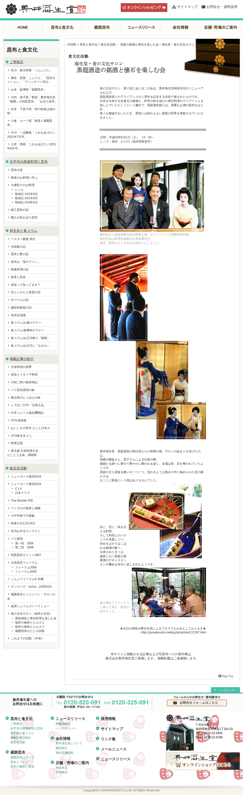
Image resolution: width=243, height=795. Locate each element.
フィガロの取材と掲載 (25, 508)
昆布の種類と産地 (22, 766)
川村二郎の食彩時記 (24, 382)
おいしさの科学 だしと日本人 (30, 428)
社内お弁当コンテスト (25, 531)
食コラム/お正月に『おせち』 (30, 345)
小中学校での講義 (23, 515)
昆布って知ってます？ (25, 285)
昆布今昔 (17, 170)
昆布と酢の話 (20, 254)
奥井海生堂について (69, 743)
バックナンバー (66, 728)
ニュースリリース (141, 27)
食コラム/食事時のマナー (27, 330)
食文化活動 (18, 468)
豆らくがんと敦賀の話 (25, 292)
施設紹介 (61, 748)
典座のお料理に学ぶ (24, 177)
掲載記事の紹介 (22, 359)
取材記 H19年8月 (26, 202)
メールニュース (114, 749)
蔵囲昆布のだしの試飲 (30, 631)
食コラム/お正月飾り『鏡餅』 (30, 338)
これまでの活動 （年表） (27, 638)
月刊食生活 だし (21, 435)
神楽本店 (61, 768)
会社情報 (181, 27)
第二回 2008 (24, 547)
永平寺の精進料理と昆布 (29, 162)
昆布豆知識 (18, 315)
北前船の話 (18, 246)
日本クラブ (22, 493)
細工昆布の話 (20, 210)
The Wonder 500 (22, 500)
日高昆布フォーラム (24, 562)
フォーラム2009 (26, 571)
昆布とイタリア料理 (24, 374)
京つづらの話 (20, 300)
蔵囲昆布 (102, 27)
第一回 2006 (24, 543)
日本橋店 (61, 772)
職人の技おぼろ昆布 (24, 217)
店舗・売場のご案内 (220, 27)
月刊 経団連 (18, 420)
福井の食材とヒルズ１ (30, 622)
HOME (22, 27)
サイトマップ (187, 7)
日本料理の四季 (21, 367)
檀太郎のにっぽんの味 (25, 397)
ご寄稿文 (16, 62)
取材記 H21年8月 (26, 198)
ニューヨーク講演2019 (26, 476)
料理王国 (17, 443)
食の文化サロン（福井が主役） (31, 613)
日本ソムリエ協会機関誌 (27, 412)
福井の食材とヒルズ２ (30, 626)
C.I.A (18, 488)
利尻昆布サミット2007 (26, 555)
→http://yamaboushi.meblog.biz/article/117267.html (172, 632)
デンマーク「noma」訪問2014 (31, 586)
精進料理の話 (20, 269)
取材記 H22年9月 (26, 194)
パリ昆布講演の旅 (23, 390)
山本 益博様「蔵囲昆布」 (28, 89)
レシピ (19, 190)
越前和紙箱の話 (21, 307)
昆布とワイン (19, 762)
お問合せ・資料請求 (222, 7)
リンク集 (108, 739)
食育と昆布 (18, 277)
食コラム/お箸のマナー (26, 322)
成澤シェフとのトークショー (30, 606)
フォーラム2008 (26, 567)
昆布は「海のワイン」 (25, 262)
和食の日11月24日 (23, 523)
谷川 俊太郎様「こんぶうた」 (31, 70)
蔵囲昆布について (22, 757)
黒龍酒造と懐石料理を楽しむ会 (36, 618)
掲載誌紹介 (63, 723)
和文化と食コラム (23, 231)
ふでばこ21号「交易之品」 (29, 405)
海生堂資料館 (64, 752)
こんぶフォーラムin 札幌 (27, 579)
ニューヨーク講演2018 (26, 484)
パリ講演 (17, 538)
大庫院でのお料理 (23, 185)
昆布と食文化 (62, 27)
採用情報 (108, 719)
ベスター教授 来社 (23, 239)
